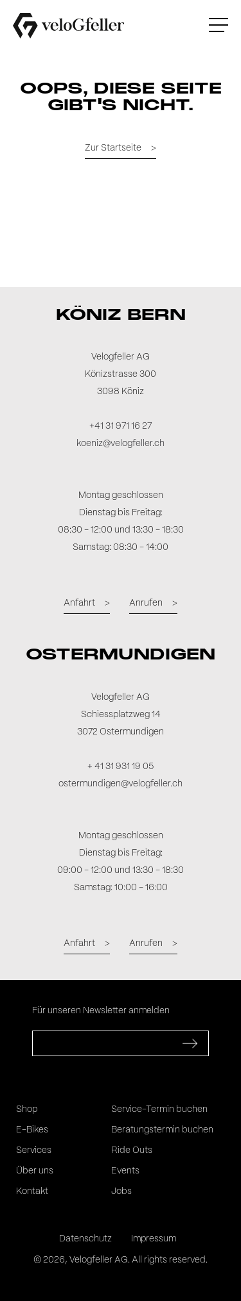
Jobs (121, 1191)
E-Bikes (32, 1129)
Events (125, 1170)
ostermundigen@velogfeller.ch (120, 783)
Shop (26, 1109)
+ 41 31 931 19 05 (120, 766)
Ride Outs (131, 1150)
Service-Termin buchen (159, 1109)
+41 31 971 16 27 (120, 426)
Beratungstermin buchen (162, 1129)
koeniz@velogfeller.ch (120, 443)
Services (33, 1150)
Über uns (34, 1170)
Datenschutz (85, 1238)
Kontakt (32, 1191)
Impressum (153, 1238)
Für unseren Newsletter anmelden (101, 1010)
